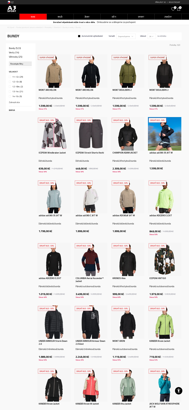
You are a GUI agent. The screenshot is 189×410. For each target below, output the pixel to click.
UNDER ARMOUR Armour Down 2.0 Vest (90, 342)
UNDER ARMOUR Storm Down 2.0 (53, 342)
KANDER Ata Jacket (122, 403)
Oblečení (57, 27)
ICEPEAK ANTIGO (157, 278)
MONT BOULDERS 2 (122, 90)
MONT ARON (119, 341)
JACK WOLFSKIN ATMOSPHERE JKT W (164, 405)
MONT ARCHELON (47, 90)
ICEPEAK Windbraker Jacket (52, 152)
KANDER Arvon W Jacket (87, 403)
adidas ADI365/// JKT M (124, 215)
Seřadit (112, 35)
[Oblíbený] (173, 8)
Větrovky (15, 57)
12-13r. (17, 81)
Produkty (48, 27)
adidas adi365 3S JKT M (161, 152)
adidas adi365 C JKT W (87, 215)
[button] (148, 9)
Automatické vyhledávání (92, 35)
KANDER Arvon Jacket (159, 341)
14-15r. (17, 96)
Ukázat (143, 35)
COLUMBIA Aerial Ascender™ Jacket (90, 280)
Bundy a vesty (68, 27)
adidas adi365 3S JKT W (50, 215)
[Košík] (179, 8)
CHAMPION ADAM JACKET (125, 152)
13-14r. (17, 91)
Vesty (14, 52)
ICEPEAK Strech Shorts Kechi (90, 152)
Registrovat (174, 2)
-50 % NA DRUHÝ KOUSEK (88, 22)
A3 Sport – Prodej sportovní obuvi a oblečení (25, 27)
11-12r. (17, 76)
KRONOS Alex (119, 278)
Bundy (15, 48)
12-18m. (17, 86)
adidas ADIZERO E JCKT (160, 215)
